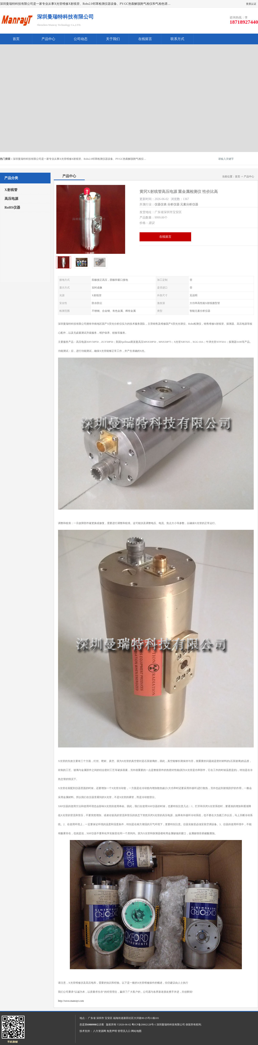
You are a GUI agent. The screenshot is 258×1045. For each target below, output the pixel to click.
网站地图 (136, 1031)
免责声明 (112, 1031)
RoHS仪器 (12, 207)
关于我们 (113, 39)
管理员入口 (124, 1031)
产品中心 (48, 39)
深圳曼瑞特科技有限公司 (171, 1024)
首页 (16, 39)
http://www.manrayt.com (71, 1000)
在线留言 (145, 39)
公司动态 (81, 39)
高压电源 (11, 198)
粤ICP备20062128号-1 (144, 1024)
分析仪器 (173, 204)
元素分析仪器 (189, 204)
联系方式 (177, 39)
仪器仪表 (161, 204)
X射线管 (11, 190)
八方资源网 (99, 1031)
